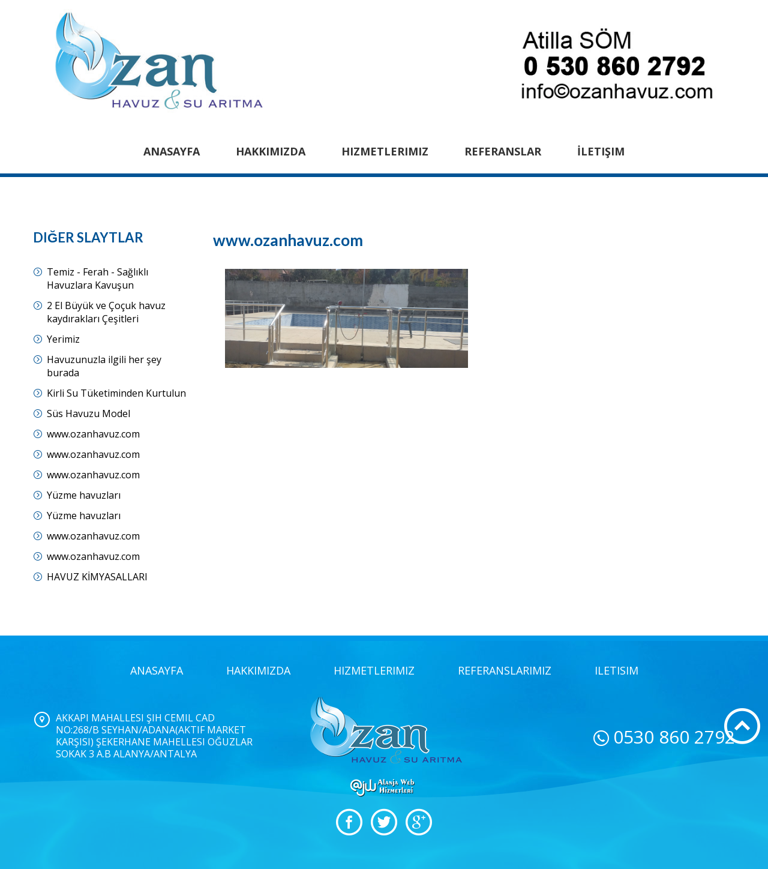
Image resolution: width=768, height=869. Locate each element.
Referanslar (502, 151)
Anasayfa (171, 151)
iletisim (616, 670)
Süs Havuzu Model (88, 413)
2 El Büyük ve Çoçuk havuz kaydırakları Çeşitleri (106, 312)
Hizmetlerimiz (384, 151)
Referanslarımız (504, 670)
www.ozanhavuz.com (93, 434)
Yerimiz (63, 339)
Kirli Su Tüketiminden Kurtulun (116, 393)
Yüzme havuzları (84, 495)
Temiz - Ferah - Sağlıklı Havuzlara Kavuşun (97, 278)
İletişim (601, 151)
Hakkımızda (270, 151)
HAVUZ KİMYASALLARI (97, 576)
